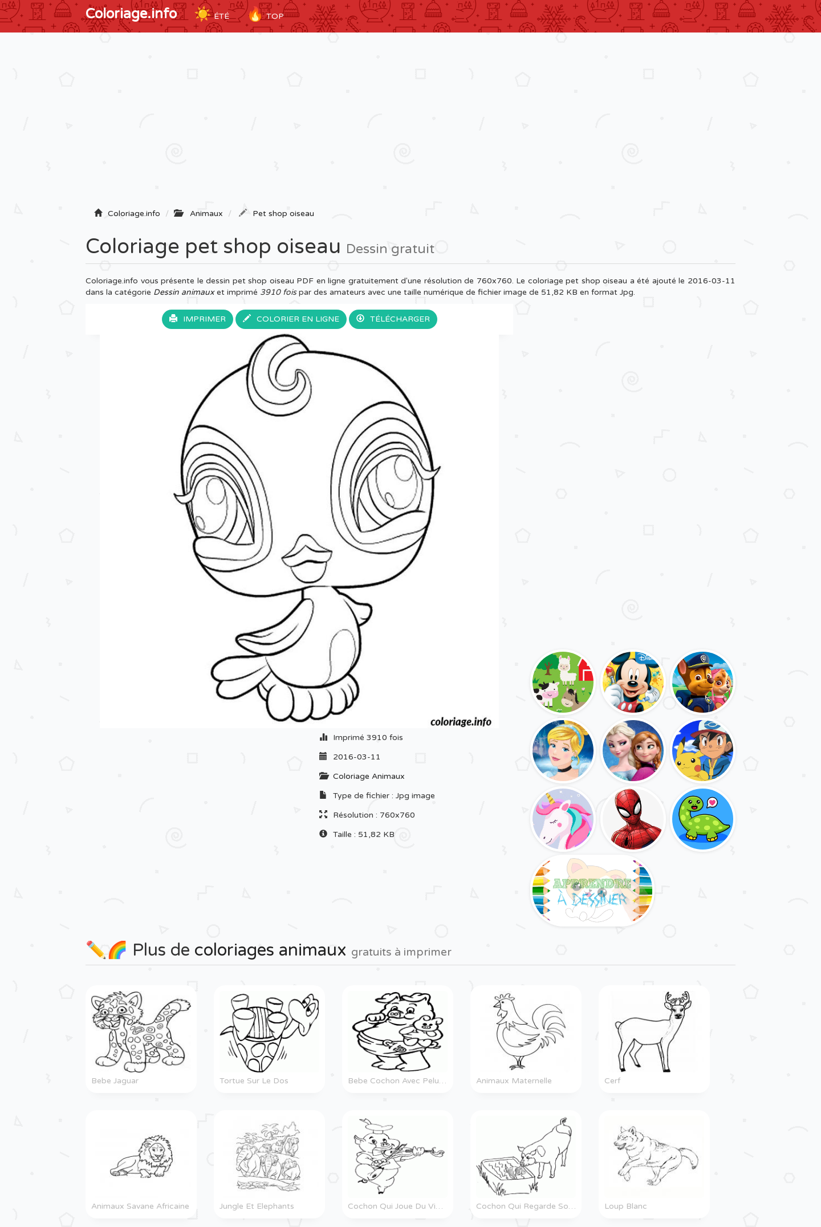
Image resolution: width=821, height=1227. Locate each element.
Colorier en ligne (291, 319)
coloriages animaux (270, 950)
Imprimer (197, 319)
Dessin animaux (183, 292)
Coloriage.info (131, 14)
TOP (265, 14)
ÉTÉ (211, 14)
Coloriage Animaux (369, 776)
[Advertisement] (410, 124)
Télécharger (393, 319)
